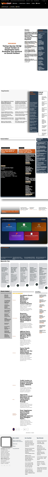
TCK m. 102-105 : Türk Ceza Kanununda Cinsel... (33, 125)
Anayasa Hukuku (28, 173)
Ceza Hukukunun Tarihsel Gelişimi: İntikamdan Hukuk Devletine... (34, 104)
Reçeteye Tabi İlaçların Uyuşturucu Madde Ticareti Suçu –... (33, 122)
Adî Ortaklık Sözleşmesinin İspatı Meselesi (41, 58)
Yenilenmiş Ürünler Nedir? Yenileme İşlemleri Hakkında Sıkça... (7, 306)
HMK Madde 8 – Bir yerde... (44, 130)
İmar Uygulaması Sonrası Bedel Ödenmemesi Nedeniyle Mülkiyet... (7, 102)
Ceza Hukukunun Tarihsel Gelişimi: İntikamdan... (42, 321)
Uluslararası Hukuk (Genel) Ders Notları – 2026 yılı (4, 269)
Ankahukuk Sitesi (28, 163)
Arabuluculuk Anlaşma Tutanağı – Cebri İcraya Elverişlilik (42, 442)
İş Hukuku (31, 209)
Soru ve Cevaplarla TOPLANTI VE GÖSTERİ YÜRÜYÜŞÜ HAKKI (29, 169)
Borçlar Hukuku (28, 181)
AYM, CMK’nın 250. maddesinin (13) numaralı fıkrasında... (21, 122)
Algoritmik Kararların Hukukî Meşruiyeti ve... (42, 300)
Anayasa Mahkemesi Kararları (15, 414)
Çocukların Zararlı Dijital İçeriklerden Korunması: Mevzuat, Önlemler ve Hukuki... (41, 36)
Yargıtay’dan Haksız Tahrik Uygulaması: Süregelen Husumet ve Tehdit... (33, 128)
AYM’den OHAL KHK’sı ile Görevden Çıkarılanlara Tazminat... (21, 112)
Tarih (21, 210)
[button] (45, 3)
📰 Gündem (15, 3)
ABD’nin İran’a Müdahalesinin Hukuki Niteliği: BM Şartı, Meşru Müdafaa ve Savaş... (25, 334)
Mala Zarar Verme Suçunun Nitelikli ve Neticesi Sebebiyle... (33, 112)
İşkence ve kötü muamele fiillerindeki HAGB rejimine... (6, 122)
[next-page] (27, 429)
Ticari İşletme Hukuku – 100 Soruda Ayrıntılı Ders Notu (23, 269)
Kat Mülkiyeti (3, 165)
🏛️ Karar (28, 3)
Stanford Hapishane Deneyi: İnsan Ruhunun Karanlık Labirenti (43, 208)
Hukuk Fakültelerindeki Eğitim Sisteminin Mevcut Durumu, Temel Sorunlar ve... (43, 271)
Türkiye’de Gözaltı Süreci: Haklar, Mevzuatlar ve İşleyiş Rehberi (18, 258)
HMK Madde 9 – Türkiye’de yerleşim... (44, 126)
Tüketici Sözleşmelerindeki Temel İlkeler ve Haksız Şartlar (41, 170)
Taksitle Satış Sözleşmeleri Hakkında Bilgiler (7, 331)
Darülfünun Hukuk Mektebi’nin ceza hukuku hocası (41, 156)
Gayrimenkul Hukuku (5, 147)
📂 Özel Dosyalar (5, 6)
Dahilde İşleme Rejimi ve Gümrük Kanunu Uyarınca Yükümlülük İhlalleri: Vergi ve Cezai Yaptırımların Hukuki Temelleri (42, 147)
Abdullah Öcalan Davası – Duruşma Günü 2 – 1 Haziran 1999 (41, 463)
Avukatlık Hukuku (12, 43)
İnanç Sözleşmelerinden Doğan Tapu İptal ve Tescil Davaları (30, 178)
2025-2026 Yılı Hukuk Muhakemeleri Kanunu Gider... (44, 115)
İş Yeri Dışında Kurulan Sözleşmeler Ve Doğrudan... (7, 327)
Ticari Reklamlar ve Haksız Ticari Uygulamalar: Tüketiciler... (7, 301)
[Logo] (6, 3)
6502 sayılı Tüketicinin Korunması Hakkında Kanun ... (7, 296)
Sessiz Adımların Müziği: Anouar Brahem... (42, 326)
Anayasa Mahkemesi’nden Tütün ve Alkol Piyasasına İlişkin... (21, 115)
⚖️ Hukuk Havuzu (22, 3)
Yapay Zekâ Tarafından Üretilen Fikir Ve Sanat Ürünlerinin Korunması (42, 469)
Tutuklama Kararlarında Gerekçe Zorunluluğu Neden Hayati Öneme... (21, 102)
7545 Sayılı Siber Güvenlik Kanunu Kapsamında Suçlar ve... (34, 115)
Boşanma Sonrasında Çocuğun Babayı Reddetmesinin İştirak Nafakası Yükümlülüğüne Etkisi (41, 42)
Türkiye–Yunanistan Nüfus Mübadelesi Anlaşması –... (42, 311)
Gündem (14, 352)
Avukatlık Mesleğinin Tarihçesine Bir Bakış (40, 163)
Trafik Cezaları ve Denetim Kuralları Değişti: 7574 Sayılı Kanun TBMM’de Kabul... (26, 383)
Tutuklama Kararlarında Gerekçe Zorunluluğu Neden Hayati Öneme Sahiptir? (41, 63)
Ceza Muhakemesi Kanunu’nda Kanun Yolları (6, 258)
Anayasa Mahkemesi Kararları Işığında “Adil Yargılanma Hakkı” (41, 68)
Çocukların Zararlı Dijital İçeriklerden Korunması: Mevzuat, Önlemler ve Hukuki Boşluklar (31, 35)
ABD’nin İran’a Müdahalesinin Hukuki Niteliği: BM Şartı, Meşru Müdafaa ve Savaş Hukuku (31, 42)
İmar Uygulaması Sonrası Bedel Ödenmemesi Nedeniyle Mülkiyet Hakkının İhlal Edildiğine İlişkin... (26, 414)
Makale (40, 332)
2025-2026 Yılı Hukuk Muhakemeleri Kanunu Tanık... (44, 103)
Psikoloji (40, 210)
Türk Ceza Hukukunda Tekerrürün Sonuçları (33, 131)
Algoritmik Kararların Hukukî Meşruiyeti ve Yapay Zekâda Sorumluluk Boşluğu (41, 53)
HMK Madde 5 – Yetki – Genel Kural (42, 161)
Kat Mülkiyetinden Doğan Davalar (7, 168)
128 (24, 429)
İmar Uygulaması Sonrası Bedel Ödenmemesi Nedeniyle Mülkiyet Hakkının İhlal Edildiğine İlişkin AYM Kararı (31, 55)
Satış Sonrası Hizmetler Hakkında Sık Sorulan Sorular (7, 315)
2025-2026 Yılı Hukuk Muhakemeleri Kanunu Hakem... (44, 109)
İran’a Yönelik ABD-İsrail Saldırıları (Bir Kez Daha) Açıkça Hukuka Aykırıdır (31, 46)
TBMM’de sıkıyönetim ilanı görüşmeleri (41, 165)
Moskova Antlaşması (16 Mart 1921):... (42, 316)
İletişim (32, 0)
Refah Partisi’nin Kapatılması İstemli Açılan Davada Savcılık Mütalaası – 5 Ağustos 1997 (42, 167)
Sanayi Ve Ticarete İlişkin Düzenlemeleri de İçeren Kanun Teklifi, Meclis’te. (41, 158)
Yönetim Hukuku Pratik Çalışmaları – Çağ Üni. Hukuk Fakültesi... (33, 270)
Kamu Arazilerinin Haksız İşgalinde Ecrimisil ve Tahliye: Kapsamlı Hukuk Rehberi (29, 189)
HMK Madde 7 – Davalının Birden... (44, 134)
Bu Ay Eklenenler (36, 0)
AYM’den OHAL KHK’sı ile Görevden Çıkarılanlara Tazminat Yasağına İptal (31, 60)
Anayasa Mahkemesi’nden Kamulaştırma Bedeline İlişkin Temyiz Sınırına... (7, 115)
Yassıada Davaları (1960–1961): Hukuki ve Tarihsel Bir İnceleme (24, 208)
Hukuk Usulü (27, 162)
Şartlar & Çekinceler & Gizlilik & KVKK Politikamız (18, 0)
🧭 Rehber (18, 6)
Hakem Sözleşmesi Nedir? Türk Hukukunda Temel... (44, 121)
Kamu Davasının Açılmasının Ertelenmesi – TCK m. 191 (34, 118)
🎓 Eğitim (33, 3)
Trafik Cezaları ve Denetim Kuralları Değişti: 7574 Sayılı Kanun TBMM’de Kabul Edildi (30, 50)
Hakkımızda (28, 0)
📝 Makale (38, 3)
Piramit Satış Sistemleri (6, 323)
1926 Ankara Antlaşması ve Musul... (42, 305)
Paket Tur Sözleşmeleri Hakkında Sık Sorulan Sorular (7, 335)
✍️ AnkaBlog (12, 6)
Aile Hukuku (21, 147)
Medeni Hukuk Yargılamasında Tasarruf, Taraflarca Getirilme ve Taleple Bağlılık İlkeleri (30, 158)
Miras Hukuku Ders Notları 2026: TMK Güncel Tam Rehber (14, 270)
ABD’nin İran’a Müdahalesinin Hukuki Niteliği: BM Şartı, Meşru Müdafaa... (41, 48)
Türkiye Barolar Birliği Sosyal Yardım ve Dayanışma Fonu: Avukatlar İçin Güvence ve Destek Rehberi (12, 49)
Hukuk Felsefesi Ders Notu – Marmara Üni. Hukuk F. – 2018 (42, 172)
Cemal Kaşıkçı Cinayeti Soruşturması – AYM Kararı (42, 458)
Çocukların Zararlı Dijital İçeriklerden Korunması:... (42, 295)
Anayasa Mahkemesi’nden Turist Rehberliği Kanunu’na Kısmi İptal (7, 118)
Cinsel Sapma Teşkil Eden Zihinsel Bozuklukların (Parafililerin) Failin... (33, 109)
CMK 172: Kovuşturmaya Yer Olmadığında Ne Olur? (41, 154)
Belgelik (40, 307)
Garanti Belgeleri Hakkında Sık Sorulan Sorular (7, 311)
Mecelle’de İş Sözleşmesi (32, 208)
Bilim (13, 399)
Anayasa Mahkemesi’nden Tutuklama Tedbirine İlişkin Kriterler (20, 118)
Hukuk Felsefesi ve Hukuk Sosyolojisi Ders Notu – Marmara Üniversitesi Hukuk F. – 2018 (42, 143)
